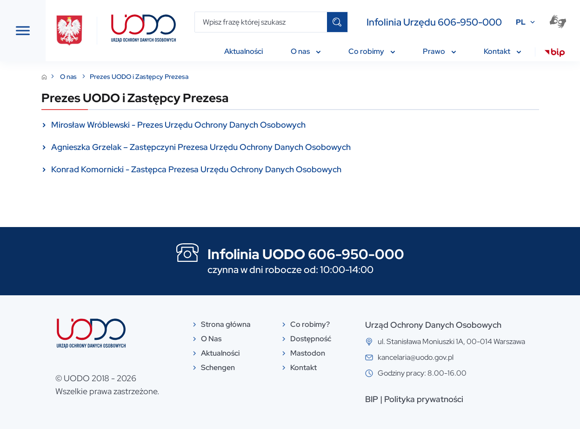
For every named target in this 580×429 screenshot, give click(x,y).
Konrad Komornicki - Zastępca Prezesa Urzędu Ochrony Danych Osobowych (301, 169)
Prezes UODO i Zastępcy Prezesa (244, 76)
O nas (174, 76)
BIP (412, 399)
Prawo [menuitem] (439, 51)
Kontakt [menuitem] (502, 51)
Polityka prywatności (464, 399)
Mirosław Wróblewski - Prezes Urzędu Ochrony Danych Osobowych (283, 124)
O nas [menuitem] (305, 51)
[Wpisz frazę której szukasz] (261, 22)
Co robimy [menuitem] (371, 51)
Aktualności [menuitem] (243, 51)
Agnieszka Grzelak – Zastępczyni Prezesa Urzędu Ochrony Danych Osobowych (306, 147)
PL (521, 22)
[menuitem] (554, 54)
